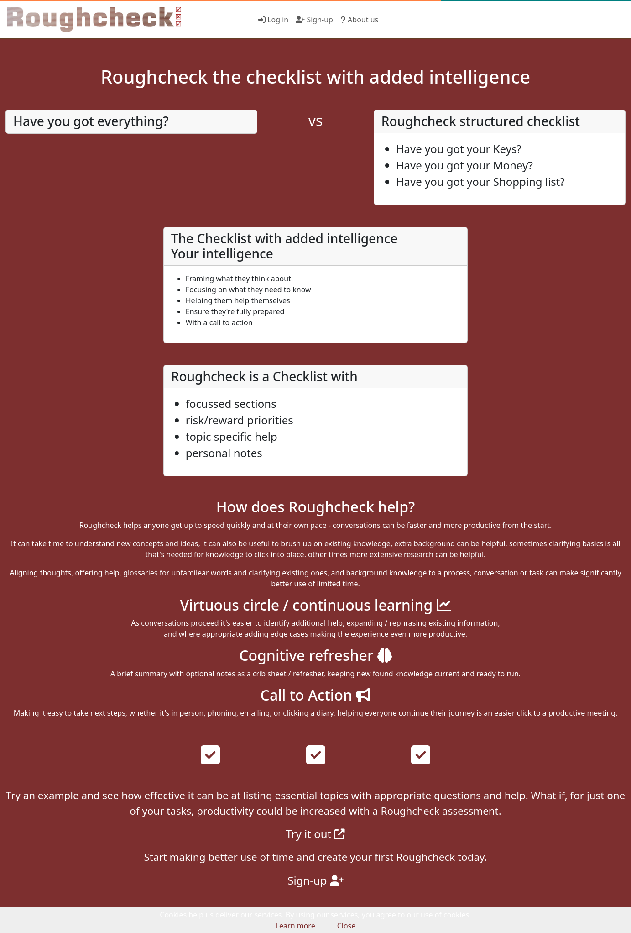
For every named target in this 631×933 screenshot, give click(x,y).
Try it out (315, 833)
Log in (273, 20)
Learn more (295, 926)
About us (359, 20)
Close (346, 926)
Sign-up (314, 20)
